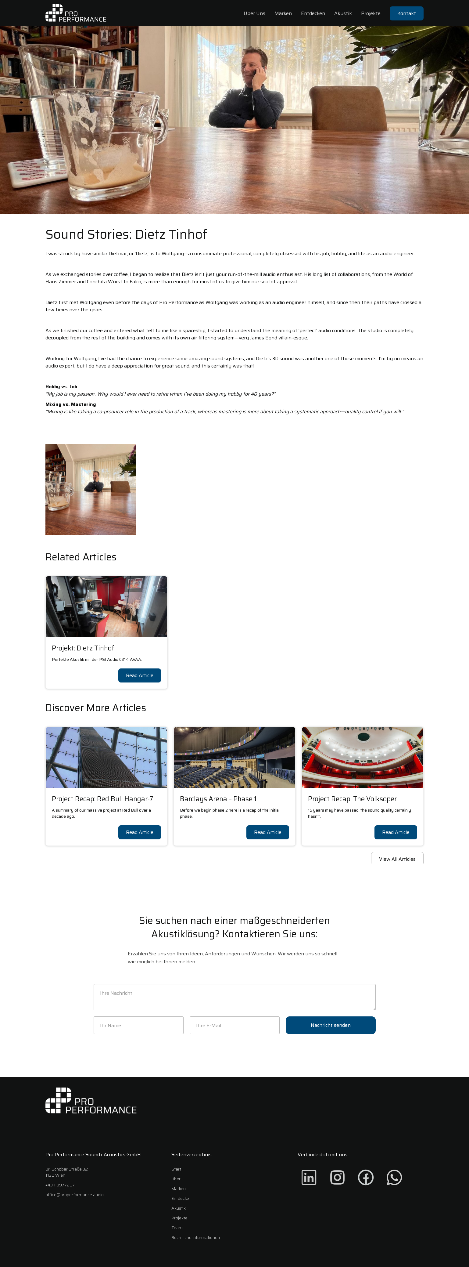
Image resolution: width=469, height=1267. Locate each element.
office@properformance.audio (74, 1195)
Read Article (139, 675)
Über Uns (254, 13)
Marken (283, 13)
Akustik (343, 13)
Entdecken (313, 13)
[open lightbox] (90, 489)
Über (176, 1179)
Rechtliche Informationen (195, 1237)
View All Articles (397, 859)
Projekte (371, 13)
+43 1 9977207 (60, 1185)
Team (177, 1228)
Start (176, 1169)
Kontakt (406, 13)
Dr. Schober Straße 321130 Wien (66, 1172)
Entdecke (180, 1198)
